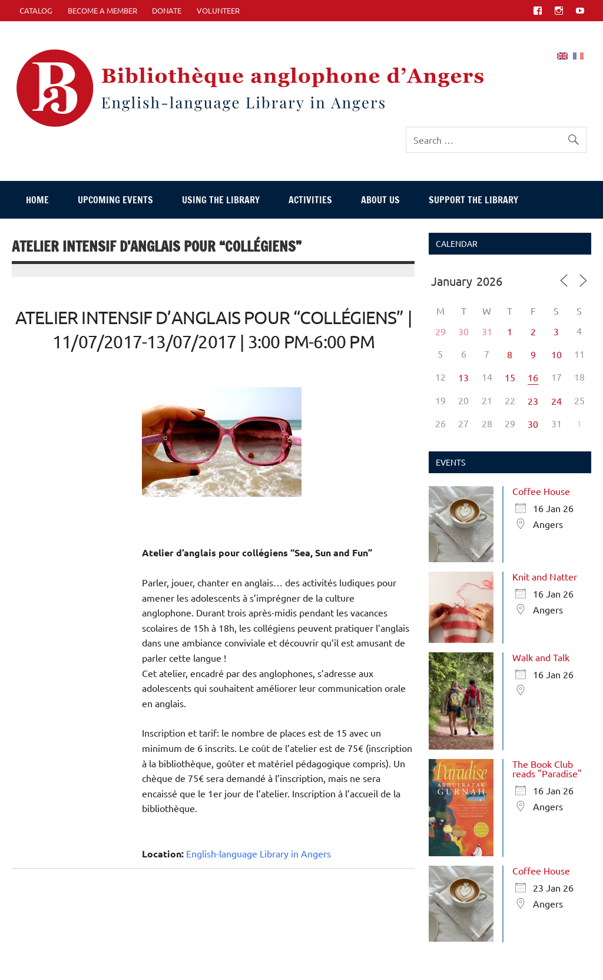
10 (556, 354)
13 (463, 377)
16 (533, 377)
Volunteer (218, 10)
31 (487, 331)
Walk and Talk (540, 657)
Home (37, 199)
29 (440, 331)
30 (463, 331)
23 (533, 401)
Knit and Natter (544, 576)
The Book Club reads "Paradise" (547, 768)
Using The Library (221, 199)
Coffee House (541, 491)
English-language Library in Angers (258, 853)
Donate (166, 10)
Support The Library (473, 199)
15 (510, 377)
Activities (310, 199)
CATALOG (35, 10)
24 (556, 401)
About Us (380, 199)
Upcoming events (115, 199)
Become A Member (102, 10)
